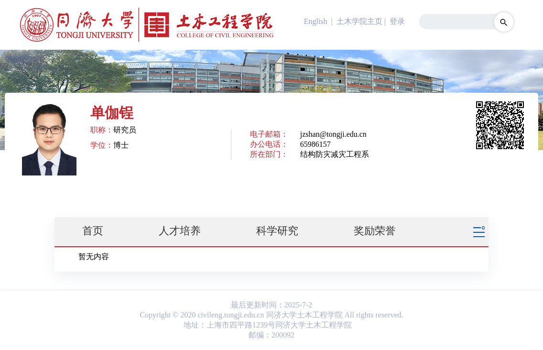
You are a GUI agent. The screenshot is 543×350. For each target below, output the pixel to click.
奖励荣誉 (375, 231)
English (315, 21)
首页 (92, 231)
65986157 (315, 144)
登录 (397, 21)
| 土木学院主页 (355, 21)
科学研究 (277, 231)
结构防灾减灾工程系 (334, 154)
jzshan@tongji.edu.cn (333, 134)
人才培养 (180, 231)
